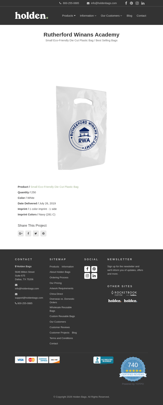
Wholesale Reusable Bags (61, 309)
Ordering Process (59, 277)
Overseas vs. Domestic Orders (62, 300)
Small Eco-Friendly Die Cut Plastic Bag (54, 186)
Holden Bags (24, 266)
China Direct (56, 293)
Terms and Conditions (61, 338)
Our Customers (111, 15)
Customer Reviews (60, 327)
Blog (129, 15)
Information (88, 15)
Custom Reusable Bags (62, 316)
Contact (141, 15)
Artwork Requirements (62, 288)
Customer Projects (59, 332)
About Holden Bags (60, 272)
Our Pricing (56, 283)
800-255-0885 (24, 303)
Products (68, 15)
